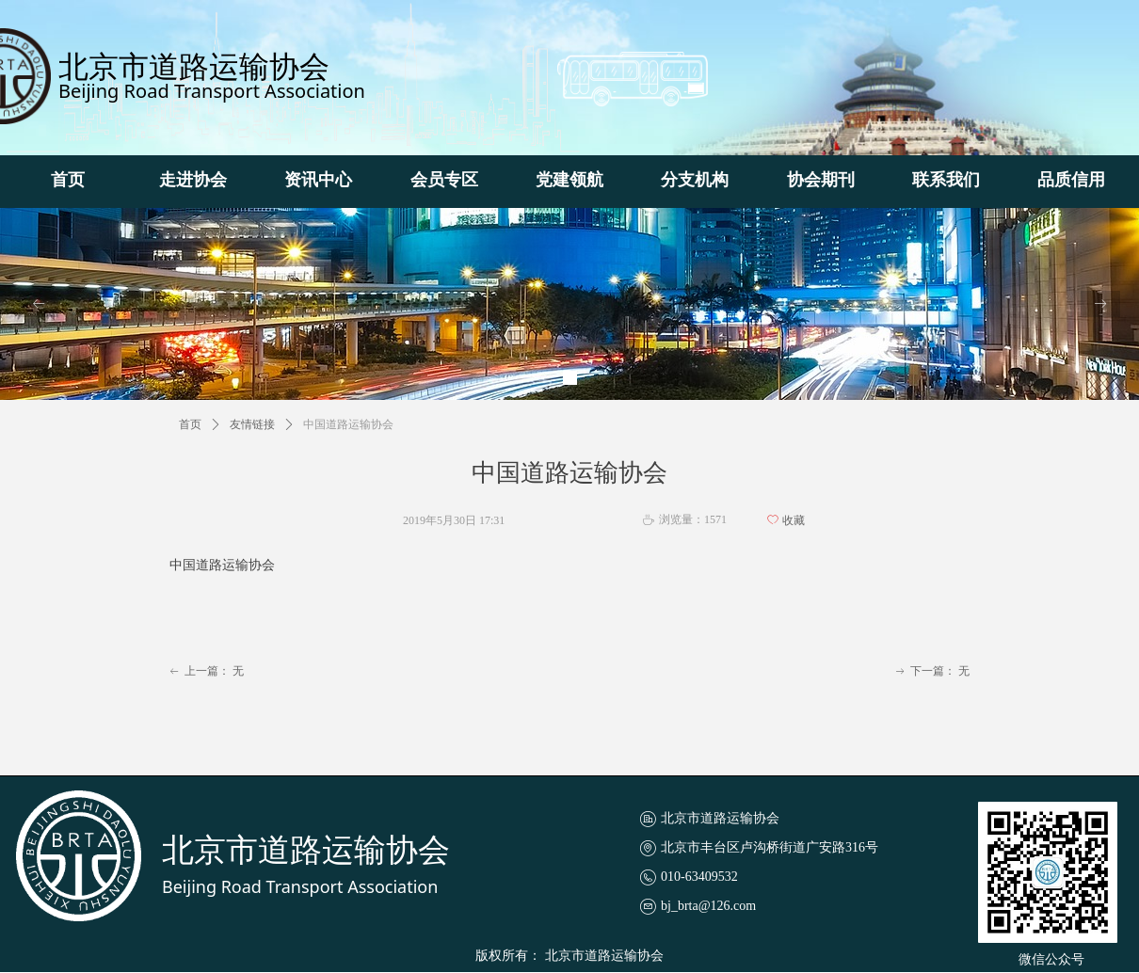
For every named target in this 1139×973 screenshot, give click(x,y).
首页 (190, 424)
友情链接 (252, 424)
